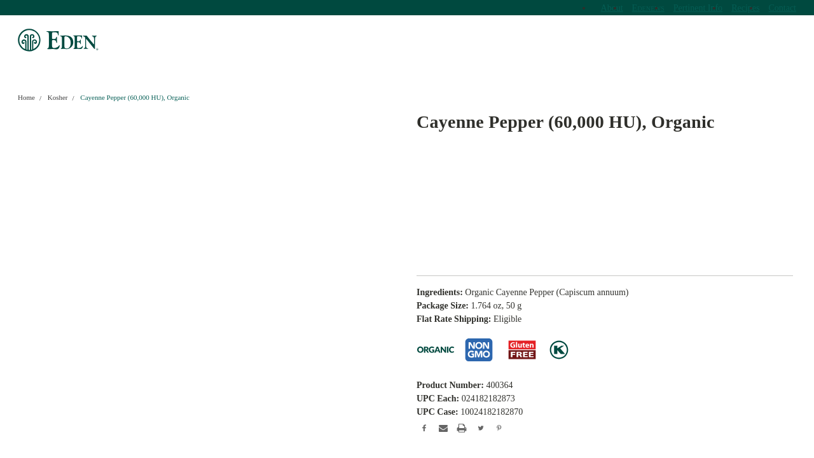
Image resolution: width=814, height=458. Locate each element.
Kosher (58, 97)
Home (26, 97)
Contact (782, 8)
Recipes (745, 8)
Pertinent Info (697, 8)
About (612, 8)
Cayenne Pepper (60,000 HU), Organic (134, 97)
